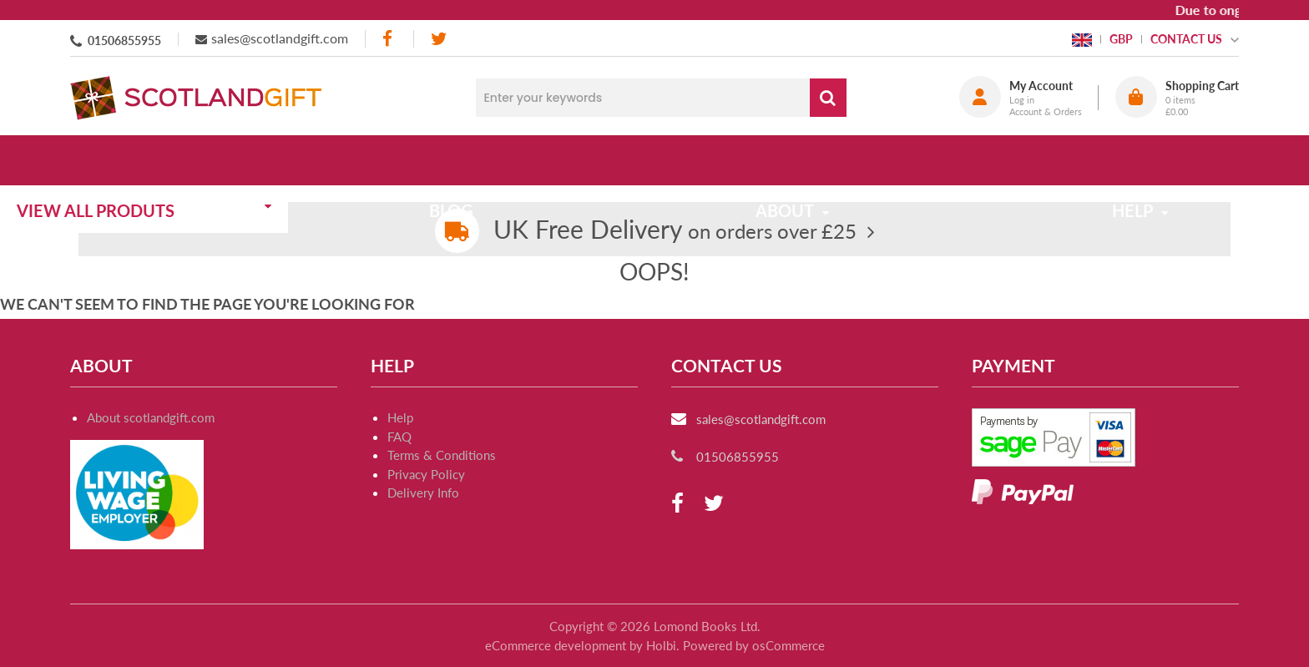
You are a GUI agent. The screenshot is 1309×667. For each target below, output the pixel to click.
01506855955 (124, 40)
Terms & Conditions (441, 454)
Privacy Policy (426, 474)
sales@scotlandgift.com (279, 38)
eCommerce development (555, 645)
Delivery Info (423, 492)
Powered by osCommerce (754, 645)
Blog (498, 160)
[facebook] (389, 39)
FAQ (399, 436)
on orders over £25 (675, 231)
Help (400, 417)
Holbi (661, 645)
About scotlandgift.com (151, 417)
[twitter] (438, 39)
